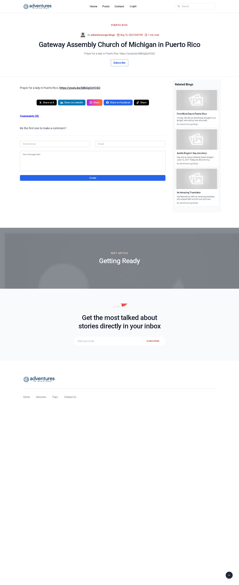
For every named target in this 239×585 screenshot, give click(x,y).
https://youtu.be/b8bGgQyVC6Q (79, 88)
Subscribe (119, 62)
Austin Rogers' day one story (192, 153)
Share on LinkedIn (72, 102)
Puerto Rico (119, 25)
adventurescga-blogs (103, 34)
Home (93, 6)
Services (41, 397)
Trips (55, 397)
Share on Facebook (118, 102)
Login (133, 6)
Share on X (46, 102)
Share (95, 102)
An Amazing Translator (189, 192)
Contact (119, 6)
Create (92, 178)
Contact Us (70, 397)
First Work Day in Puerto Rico (192, 114)
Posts (106, 6)
